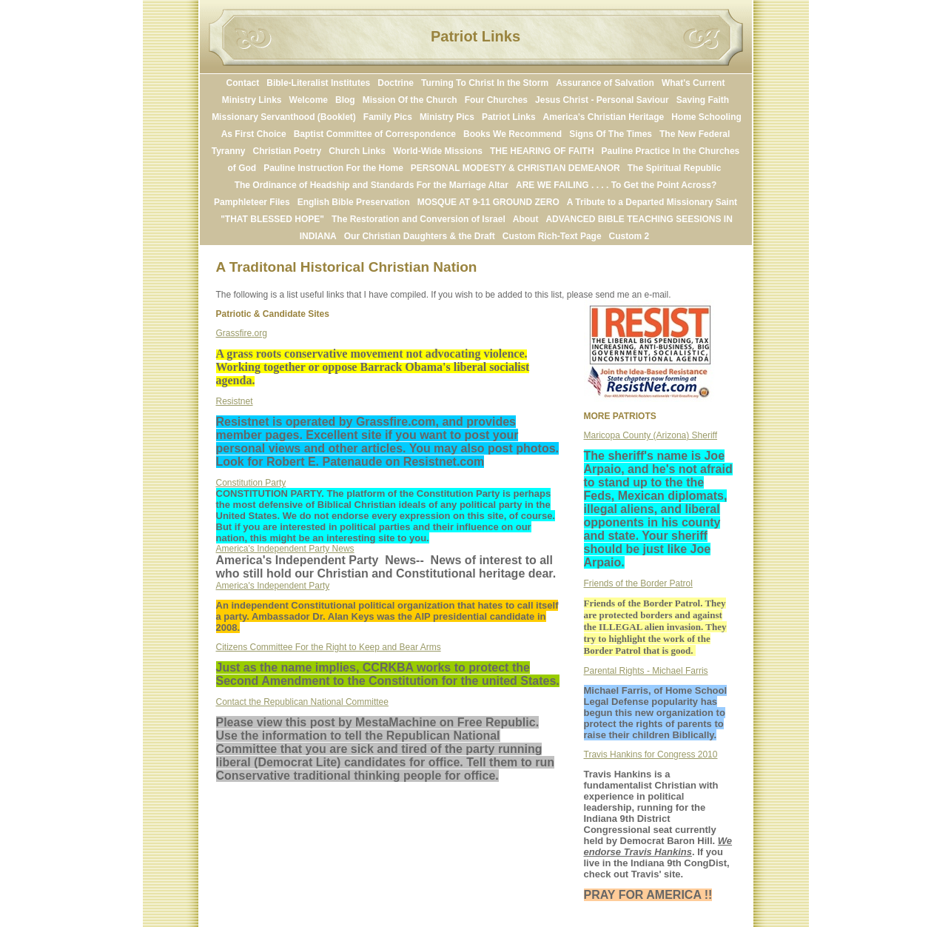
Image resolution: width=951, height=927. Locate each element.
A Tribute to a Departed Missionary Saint (652, 202)
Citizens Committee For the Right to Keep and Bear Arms (328, 647)
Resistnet (234, 401)
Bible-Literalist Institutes (318, 83)
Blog (345, 100)
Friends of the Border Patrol (638, 583)
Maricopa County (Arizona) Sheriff (651, 435)
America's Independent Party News (285, 548)
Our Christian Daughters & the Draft (419, 236)
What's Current (693, 83)
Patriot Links (509, 117)
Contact (243, 83)
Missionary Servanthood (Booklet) (284, 117)
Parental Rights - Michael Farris (646, 671)
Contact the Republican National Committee (302, 702)
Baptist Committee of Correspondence (375, 134)
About (526, 219)
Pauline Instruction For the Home (333, 168)
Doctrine (395, 83)
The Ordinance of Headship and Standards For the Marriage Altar (371, 185)
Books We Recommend (512, 134)
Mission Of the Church (410, 100)
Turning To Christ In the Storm (484, 83)
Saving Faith (702, 100)
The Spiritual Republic (675, 168)
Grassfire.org (241, 333)
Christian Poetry (286, 151)
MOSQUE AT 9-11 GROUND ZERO (488, 202)
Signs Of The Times (610, 134)
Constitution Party (251, 483)
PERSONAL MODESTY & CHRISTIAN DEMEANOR (515, 168)
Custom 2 (629, 236)
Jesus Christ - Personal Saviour (602, 100)
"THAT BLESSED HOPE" (272, 219)
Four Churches (496, 100)
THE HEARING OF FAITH (542, 151)
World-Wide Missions (438, 151)
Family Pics (387, 117)
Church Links (357, 151)
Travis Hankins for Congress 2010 (651, 754)
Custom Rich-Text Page (552, 236)
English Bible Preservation (354, 202)
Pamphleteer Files (252, 202)
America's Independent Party (273, 585)
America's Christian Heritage (604, 117)
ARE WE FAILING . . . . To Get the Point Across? (616, 185)
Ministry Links (252, 100)
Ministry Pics (447, 117)
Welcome (308, 100)
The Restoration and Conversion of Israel (418, 219)
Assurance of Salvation (605, 83)
